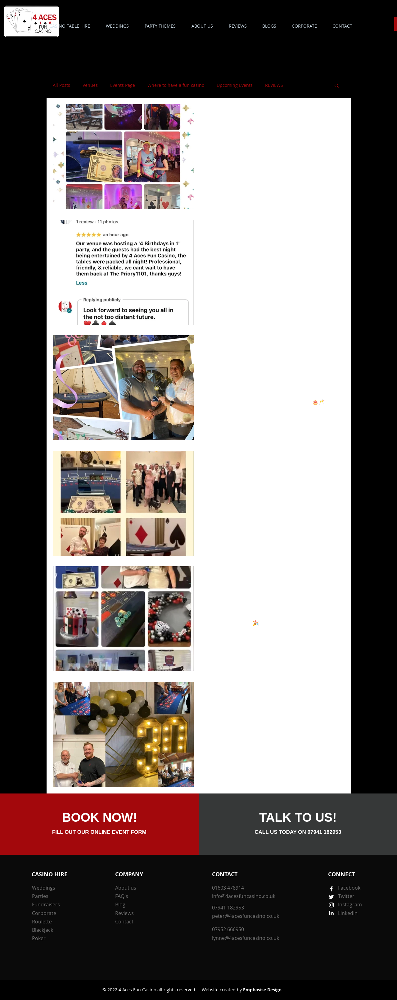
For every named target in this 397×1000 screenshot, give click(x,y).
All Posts (61, 85)
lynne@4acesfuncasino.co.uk (245, 938)
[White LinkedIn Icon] (331, 913)
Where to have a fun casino (175, 85)
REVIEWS (274, 85)
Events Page (122, 85)
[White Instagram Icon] (331, 905)
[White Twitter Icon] (331, 897)
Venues (90, 85)
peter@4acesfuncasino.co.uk (245, 916)
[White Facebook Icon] (331, 889)
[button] (160, 26)
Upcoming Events (235, 85)
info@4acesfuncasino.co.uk (243, 896)
